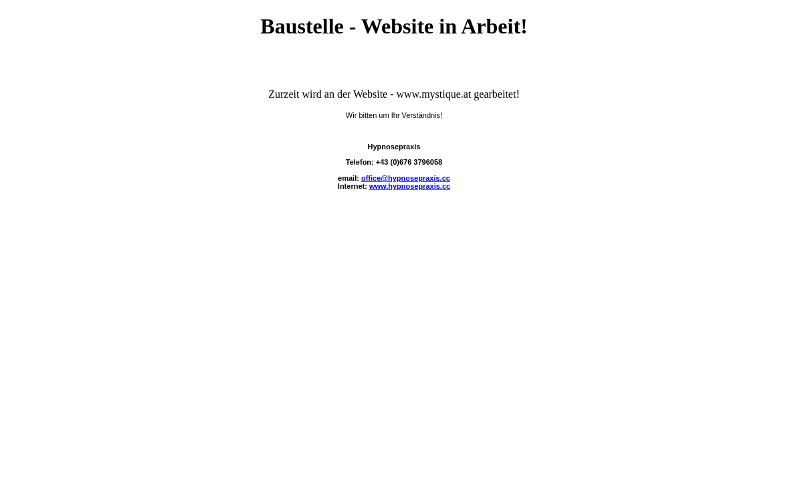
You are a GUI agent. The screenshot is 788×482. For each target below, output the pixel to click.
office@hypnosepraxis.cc (405, 178)
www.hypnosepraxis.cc (409, 186)
